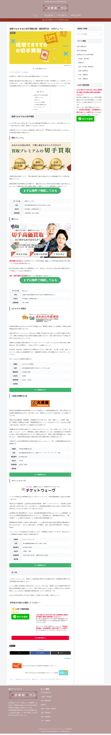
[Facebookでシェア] (40, 654)
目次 (38, 91)
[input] (89, 34)
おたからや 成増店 (40, 102)
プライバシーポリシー (52, 730)
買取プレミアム (39, 97)
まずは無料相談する (40, 639)
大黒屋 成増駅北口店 (40, 105)
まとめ (35, 110)
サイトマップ (62, 730)
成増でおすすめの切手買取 (40, 95)
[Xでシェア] (20, 654)
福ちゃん (37, 100)
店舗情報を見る (41, 391)
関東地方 (12, 647)
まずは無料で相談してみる (40, 191)
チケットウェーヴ (40, 107)
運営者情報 (70, 730)
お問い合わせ (42, 730)
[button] (61, 654)
